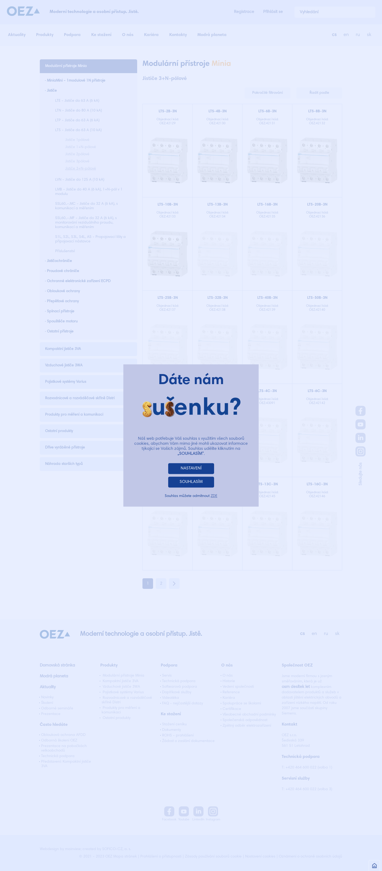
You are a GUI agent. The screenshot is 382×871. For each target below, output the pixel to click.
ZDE (214, 496)
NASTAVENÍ (191, 468)
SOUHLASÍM (191, 482)
